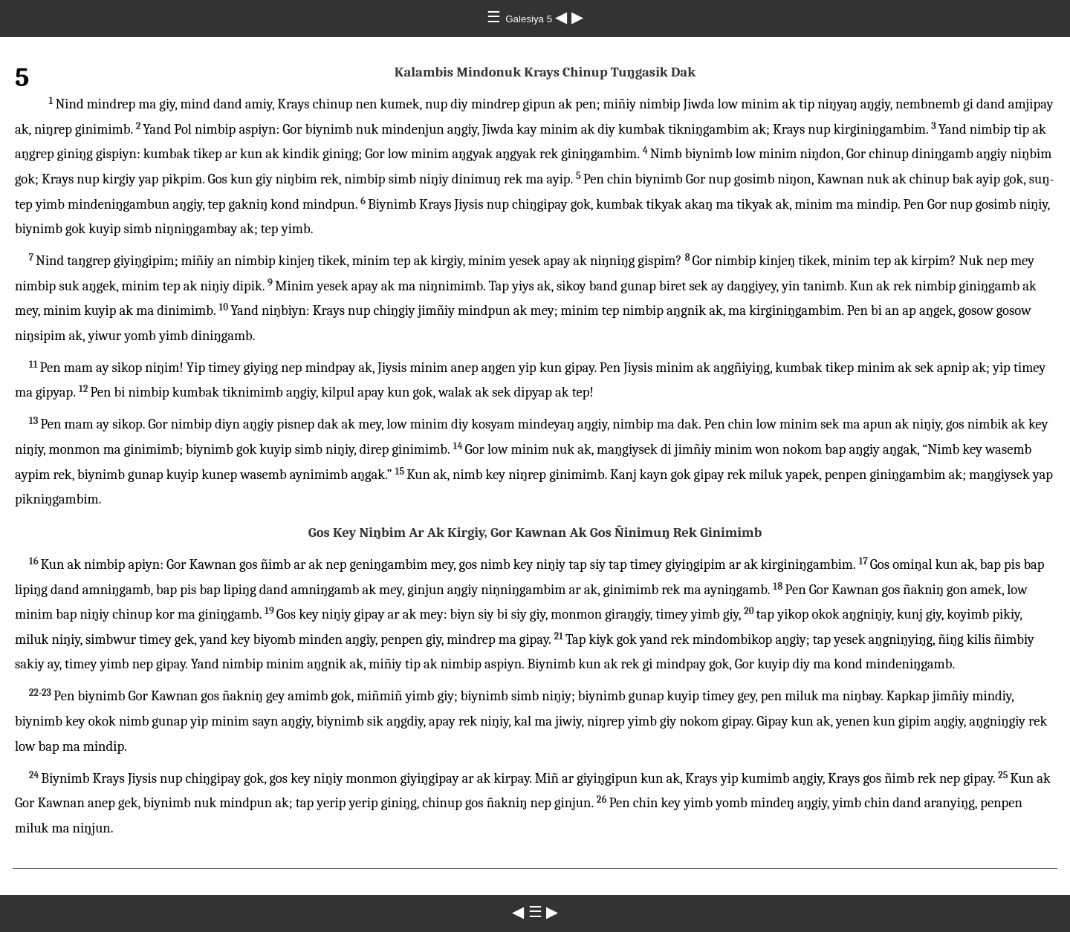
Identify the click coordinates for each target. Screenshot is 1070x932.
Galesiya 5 (530, 19)
